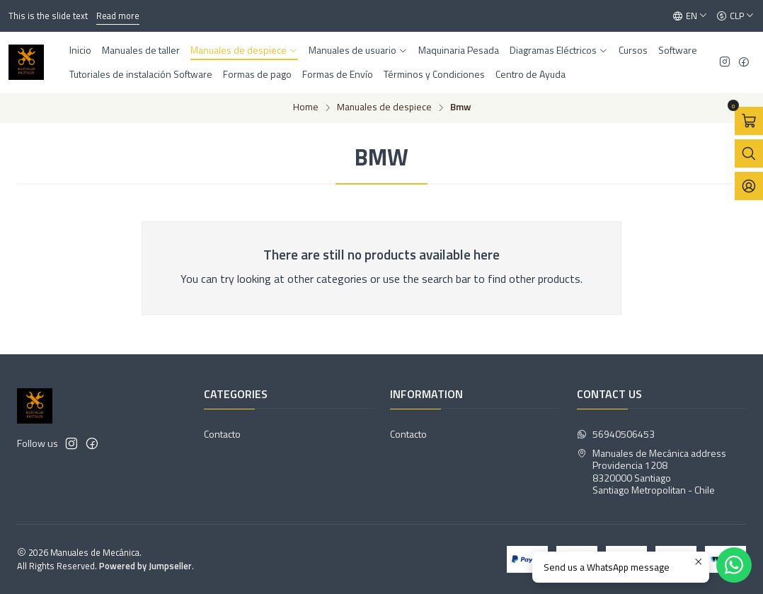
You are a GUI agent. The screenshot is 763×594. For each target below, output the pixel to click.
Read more (117, 15)
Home (306, 107)
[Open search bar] (749, 153)
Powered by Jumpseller (145, 566)
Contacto (222, 433)
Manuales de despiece (384, 107)
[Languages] (690, 16)
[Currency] (735, 16)
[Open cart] (749, 121)
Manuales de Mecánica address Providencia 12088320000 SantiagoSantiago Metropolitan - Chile (651, 472)
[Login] (749, 186)
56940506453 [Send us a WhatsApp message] (616, 433)
